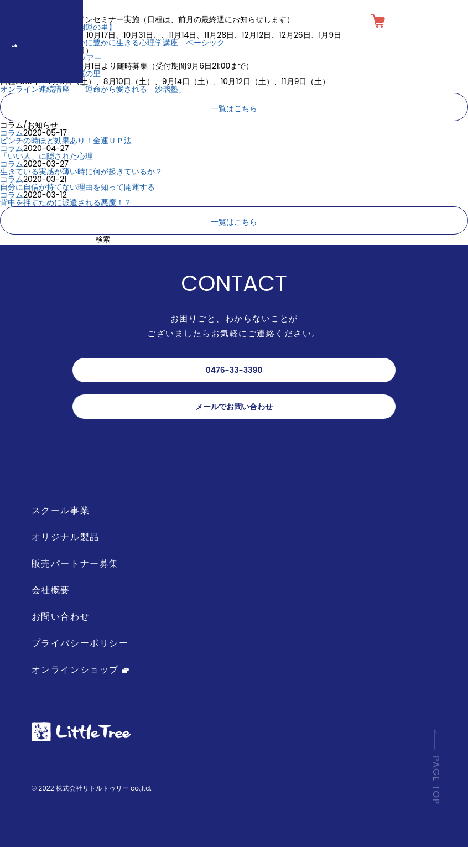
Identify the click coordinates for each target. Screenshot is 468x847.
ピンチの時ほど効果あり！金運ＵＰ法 (66, 140)
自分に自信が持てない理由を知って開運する (77, 187)
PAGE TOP (436, 775)
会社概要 (51, 590)
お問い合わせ (61, 616)
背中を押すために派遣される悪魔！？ (66, 202)
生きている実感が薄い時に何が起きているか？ (81, 171)
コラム (11, 132)
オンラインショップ (80, 669)
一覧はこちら (234, 108)
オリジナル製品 (66, 537)
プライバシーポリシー (80, 643)
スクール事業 (61, 510)
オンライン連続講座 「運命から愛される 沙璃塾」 (93, 89)
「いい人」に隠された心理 (46, 156)
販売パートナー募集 (75, 563)
